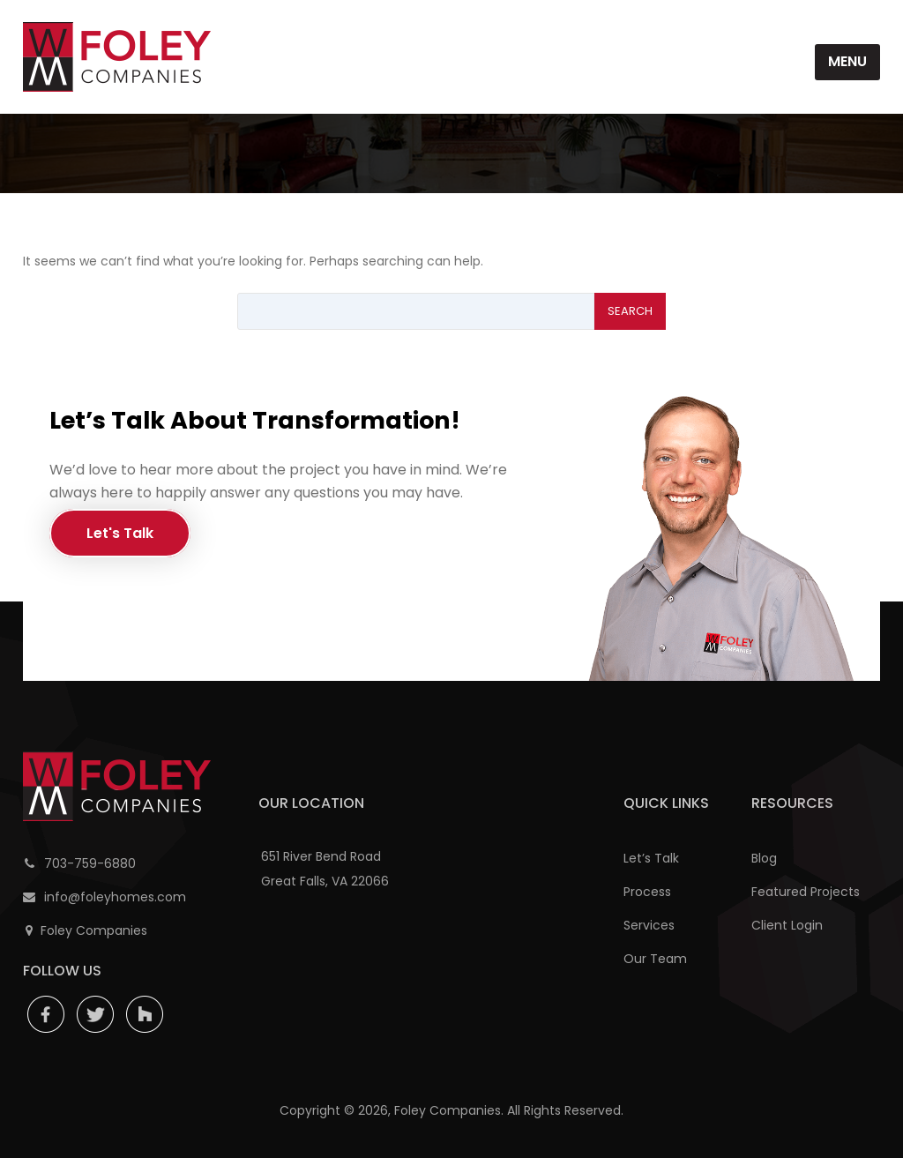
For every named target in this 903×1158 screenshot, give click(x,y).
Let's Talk (119, 533)
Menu (847, 61)
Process (647, 891)
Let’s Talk (651, 858)
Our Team (655, 958)
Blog (764, 858)
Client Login (787, 925)
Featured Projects (805, 891)
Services (649, 925)
